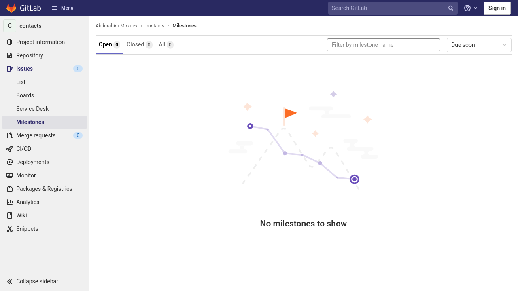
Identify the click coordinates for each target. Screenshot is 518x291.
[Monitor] (44, 175)
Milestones (184, 26)
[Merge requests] (44, 135)
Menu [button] (62, 8)
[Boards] (44, 95)
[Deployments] (44, 162)
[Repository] (44, 55)
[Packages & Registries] (44, 188)
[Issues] (44, 68)
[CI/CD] (44, 148)
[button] (44, 281)
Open (109, 45)
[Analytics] (44, 202)
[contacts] (44, 26)
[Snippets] (44, 228)
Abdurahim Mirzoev (117, 26)
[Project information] (44, 42)
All (166, 45)
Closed (139, 45)
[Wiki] (44, 215)
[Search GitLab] (394, 8)
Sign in (497, 8)
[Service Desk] (44, 108)
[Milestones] (44, 122)
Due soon (479, 45)
